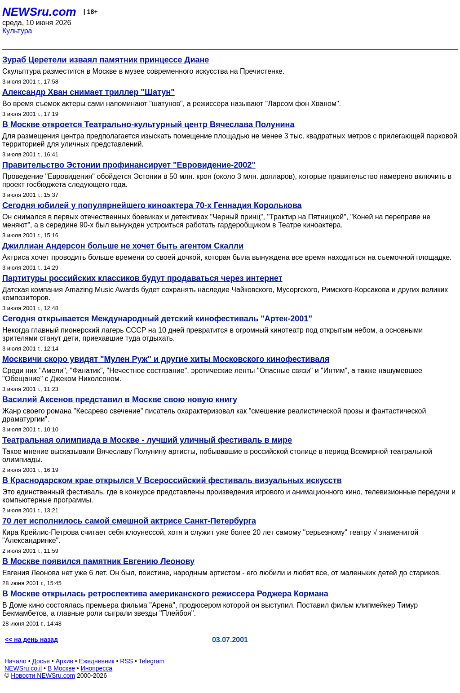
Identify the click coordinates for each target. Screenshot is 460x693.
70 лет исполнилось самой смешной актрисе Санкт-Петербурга (129, 520)
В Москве (61, 668)
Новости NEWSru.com (43, 675)
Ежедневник (97, 661)
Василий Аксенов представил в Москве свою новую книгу (119, 399)
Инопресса (97, 668)
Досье (41, 661)
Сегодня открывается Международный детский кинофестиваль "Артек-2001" (157, 318)
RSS (126, 661)
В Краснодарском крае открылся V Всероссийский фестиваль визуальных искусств (172, 480)
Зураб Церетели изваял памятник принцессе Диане (105, 59)
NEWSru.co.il (23, 668)
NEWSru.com (39, 11)
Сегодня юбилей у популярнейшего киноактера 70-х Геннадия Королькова (152, 205)
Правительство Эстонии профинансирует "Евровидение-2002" (129, 164)
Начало (15, 661)
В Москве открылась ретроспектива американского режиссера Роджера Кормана (165, 593)
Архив (64, 661)
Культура (17, 31)
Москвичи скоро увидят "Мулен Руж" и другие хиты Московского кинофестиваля (165, 359)
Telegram (152, 661)
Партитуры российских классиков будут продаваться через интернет (142, 278)
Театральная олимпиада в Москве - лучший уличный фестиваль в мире (147, 439)
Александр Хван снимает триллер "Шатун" (88, 92)
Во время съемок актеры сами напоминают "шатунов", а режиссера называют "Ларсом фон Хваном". (171, 103)
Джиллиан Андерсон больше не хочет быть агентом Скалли (122, 245)
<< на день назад (31, 639)
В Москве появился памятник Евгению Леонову (98, 561)
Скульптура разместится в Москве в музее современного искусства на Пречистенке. (143, 71)
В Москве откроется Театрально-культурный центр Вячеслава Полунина (148, 124)
